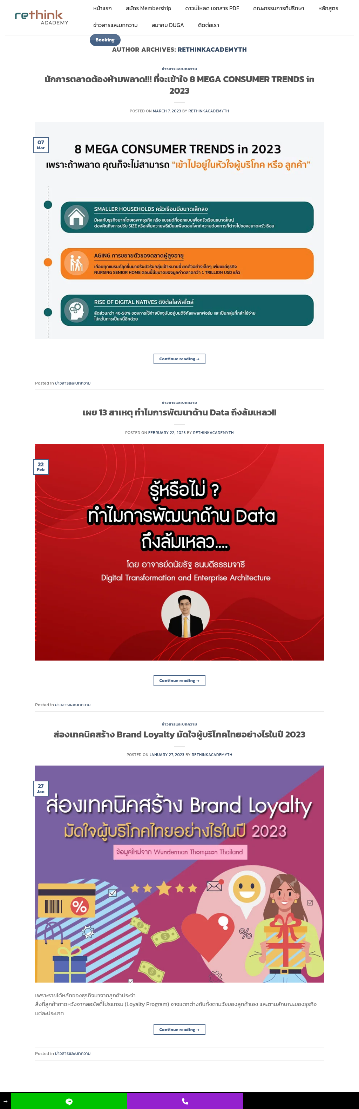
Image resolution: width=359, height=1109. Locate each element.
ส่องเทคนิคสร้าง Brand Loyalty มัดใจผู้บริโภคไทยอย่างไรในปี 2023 (179, 734)
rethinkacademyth (212, 49)
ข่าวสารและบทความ (179, 69)
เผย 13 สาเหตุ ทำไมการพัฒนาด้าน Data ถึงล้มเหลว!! (179, 412)
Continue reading (180, 359)
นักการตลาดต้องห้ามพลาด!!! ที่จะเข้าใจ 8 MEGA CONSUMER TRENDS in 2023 (179, 84)
